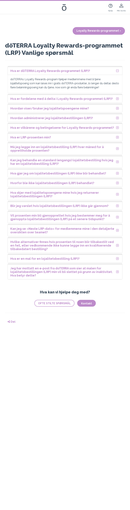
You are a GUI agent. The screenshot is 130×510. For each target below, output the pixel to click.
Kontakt (86, 303)
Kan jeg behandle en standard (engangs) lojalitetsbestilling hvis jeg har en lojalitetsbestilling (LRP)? (61, 161)
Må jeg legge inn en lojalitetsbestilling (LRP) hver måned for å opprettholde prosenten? (57, 148)
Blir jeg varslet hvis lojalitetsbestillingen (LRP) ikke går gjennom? (59, 206)
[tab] (65, 71)
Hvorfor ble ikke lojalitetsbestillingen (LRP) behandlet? (52, 183)
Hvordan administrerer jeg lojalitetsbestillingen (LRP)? (51, 118)
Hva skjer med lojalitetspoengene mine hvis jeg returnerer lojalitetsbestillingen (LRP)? (54, 194)
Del (11, 321)
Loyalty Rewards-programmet (99, 30)
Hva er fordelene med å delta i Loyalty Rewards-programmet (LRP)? (61, 99)
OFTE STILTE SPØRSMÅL (54, 303)
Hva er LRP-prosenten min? (30, 137)
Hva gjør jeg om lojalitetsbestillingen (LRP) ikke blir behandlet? (58, 173)
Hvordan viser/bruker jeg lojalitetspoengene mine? (49, 108)
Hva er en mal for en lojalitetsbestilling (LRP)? (45, 258)
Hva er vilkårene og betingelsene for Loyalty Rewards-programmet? (62, 127)
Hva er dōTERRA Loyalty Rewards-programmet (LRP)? (50, 71)
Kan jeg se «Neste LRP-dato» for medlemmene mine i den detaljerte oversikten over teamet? (62, 230)
